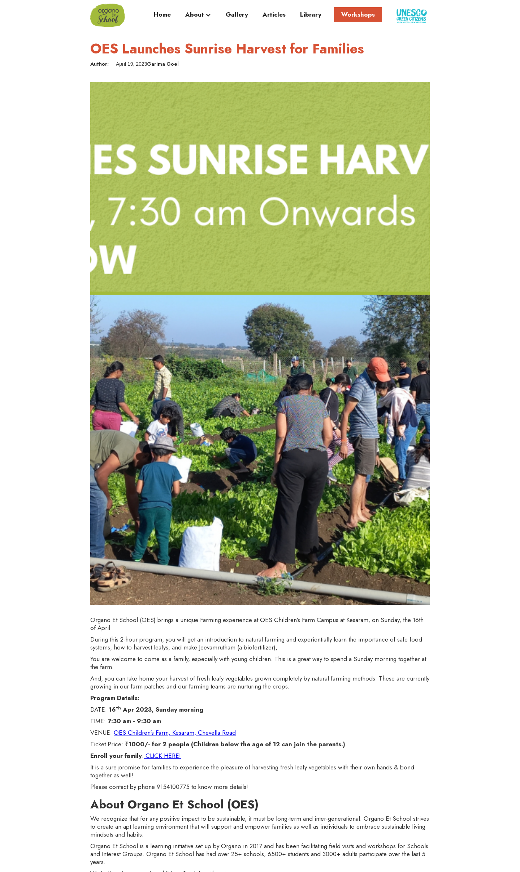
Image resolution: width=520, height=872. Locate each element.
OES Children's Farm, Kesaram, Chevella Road (175, 732)
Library (310, 15)
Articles (274, 15)
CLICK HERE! (162, 755)
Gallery (237, 15)
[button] (198, 16)
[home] (107, 15)
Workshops (358, 14)
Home (162, 15)
